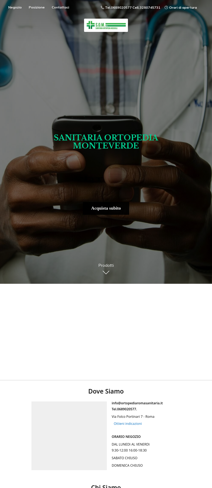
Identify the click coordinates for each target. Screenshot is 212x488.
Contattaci (60, 7)
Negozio (15, 7)
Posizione (37, 7)
